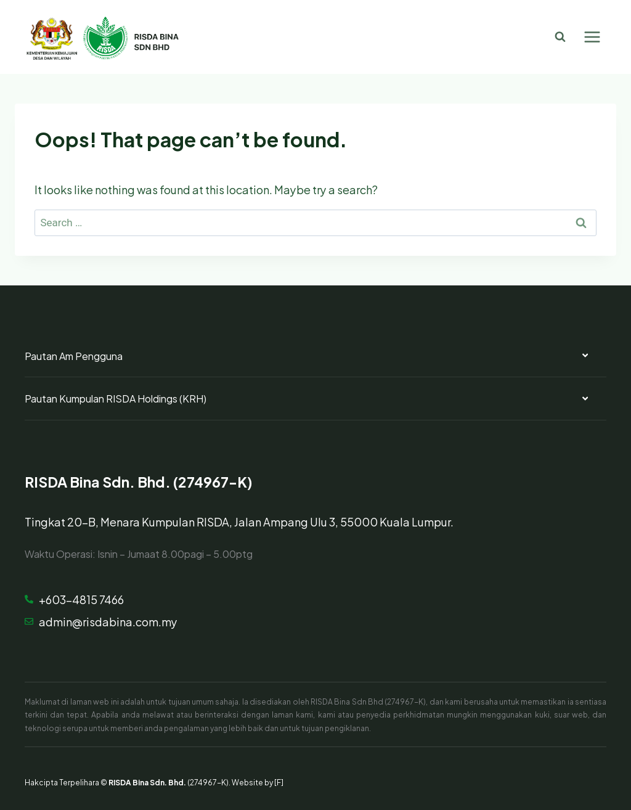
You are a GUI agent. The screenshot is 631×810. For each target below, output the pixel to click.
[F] (278, 781)
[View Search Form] (560, 37)
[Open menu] (591, 36)
